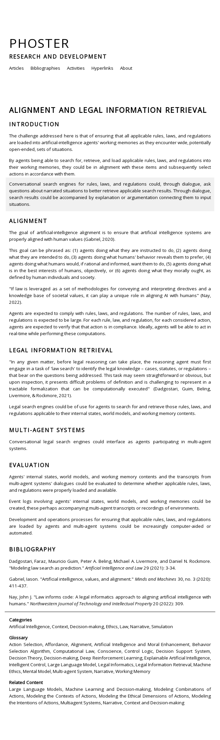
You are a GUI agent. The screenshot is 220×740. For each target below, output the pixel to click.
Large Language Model (72, 665)
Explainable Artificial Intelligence (177, 658)
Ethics (112, 626)
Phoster (39, 43)
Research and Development (58, 56)
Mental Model (37, 671)
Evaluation (29, 465)
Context (60, 626)
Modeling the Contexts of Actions (62, 696)
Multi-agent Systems (47, 430)
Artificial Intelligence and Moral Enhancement (141, 644)
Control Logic (138, 651)
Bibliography (32, 549)
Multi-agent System (72, 671)
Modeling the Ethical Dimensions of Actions (144, 696)
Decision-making (87, 626)
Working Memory (132, 671)
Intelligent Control (27, 665)
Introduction (34, 124)
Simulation (162, 626)
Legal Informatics (116, 665)
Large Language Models (35, 689)
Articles (16, 68)
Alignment (28, 221)
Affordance (56, 644)
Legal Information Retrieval (61, 350)
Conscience (109, 651)
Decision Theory (25, 658)
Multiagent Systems (81, 703)
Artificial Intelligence (29, 626)
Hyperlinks (102, 68)
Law (124, 626)
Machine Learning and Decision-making (108, 689)
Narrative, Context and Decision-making (143, 703)
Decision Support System (183, 651)
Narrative (139, 626)
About (126, 68)
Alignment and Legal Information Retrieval (108, 110)
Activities (76, 68)
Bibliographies (45, 68)
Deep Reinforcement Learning (111, 658)
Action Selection (25, 644)
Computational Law (73, 651)
